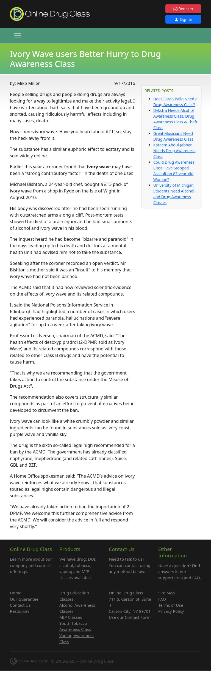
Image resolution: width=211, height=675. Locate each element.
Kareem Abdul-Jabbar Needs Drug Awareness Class (174, 150)
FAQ (162, 599)
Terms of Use (170, 605)
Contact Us (20, 605)
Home (15, 592)
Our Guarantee (24, 599)
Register (183, 8)
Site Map (166, 592)
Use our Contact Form (130, 617)
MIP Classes (70, 617)
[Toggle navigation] (17, 35)
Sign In (183, 19)
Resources (19, 611)
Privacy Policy (171, 611)
